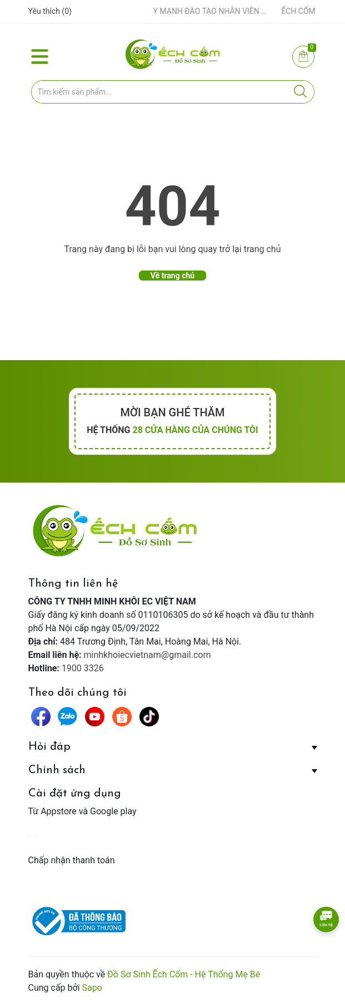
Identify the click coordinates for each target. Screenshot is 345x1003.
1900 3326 (83, 668)
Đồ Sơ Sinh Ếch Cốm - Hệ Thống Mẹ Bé (183, 974)
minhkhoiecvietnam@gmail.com (147, 655)
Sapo (92, 987)
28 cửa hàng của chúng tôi (195, 430)
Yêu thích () (50, 11)
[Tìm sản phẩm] (173, 92)
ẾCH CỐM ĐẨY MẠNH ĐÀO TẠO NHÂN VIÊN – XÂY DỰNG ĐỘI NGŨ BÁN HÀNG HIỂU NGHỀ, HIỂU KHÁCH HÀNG (193, 11)
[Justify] (300, 92)
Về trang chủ (172, 275)
